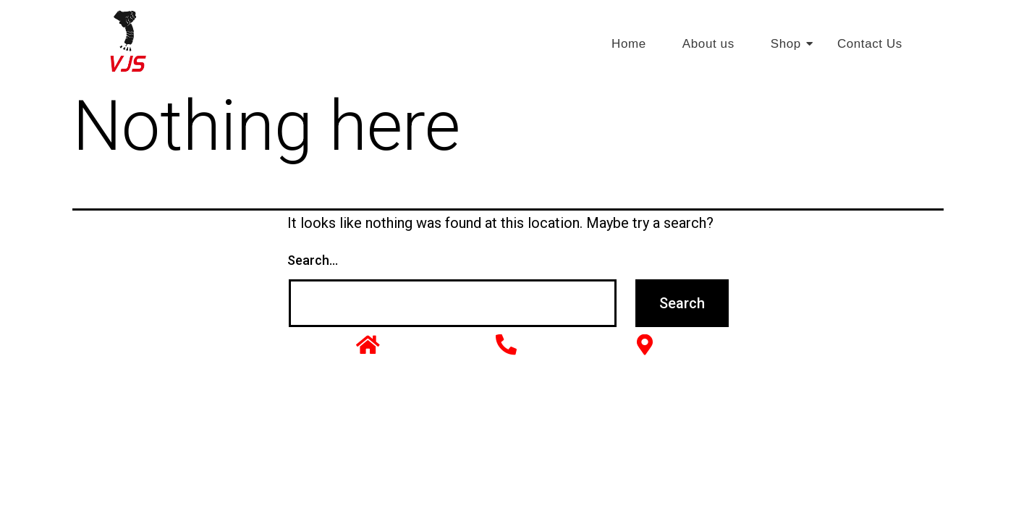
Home (628, 44)
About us (708, 44)
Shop (791, 44)
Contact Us (869, 44)
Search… (312, 260)
